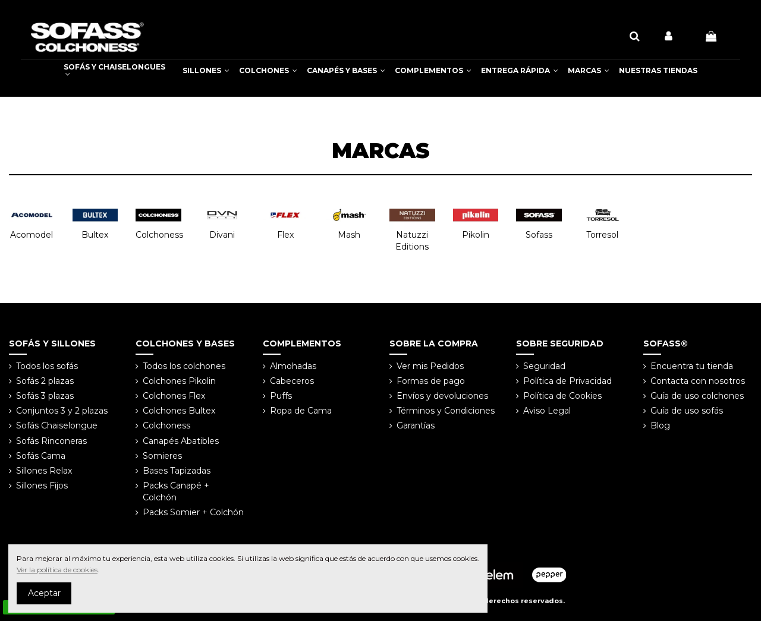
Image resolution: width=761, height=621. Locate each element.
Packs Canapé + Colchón (176, 491)
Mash (349, 234)
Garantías (416, 425)
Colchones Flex (174, 395)
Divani (222, 234)
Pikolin (475, 234)
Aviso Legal (547, 410)
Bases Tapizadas (176, 470)
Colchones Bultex (179, 410)
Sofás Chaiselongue (57, 425)
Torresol (602, 234)
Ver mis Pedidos (430, 366)
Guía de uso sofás (686, 410)
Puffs (281, 395)
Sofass (539, 234)
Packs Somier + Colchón (193, 512)
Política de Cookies (562, 395)
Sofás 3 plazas (45, 395)
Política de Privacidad (567, 381)
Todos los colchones (184, 366)
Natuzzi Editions (412, 240)
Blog (660, 425)
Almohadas (293, 366)
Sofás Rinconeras (51, 441)
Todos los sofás (47, 366)
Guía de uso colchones (697, 395)
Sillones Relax (44, 470)
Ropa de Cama (301, 410)
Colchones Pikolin (179, 381)
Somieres (162, 455)
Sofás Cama (40, 455)
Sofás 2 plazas (45, 381)
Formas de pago (431, 381)
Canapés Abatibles (181, 441)
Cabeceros (292, 381)
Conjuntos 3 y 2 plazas (62, 410)
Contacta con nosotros (697, 381)
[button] (206, 70)
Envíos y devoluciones (442, 395)
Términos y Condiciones (446, 410)
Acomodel (31, 234)
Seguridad (544, 366)
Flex (285, 234)
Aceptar (44, 593)
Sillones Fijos (42, 485)
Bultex (94, 234)
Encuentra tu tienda (691, 366)
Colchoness (159, 234)
